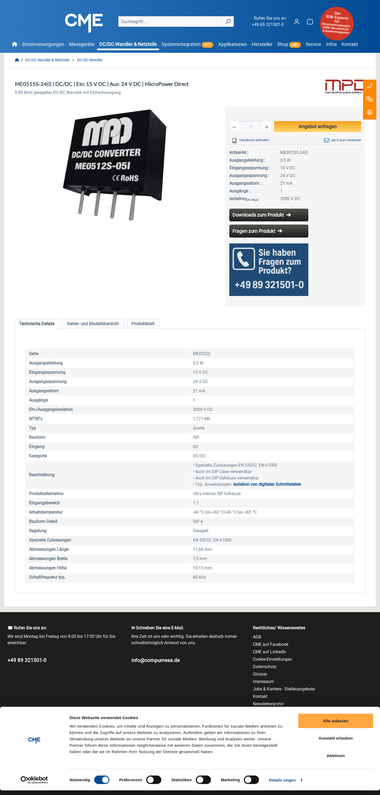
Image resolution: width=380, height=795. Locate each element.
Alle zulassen (335, 725)
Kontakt (260, 696)
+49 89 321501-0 (268, 24)
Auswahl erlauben (336, 743)
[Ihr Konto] (297, 21)
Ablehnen (336, 760)
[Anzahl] (250, 127)
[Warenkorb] (310, 21)
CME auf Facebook (270, 644)
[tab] (37, 324)
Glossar (260, 674)
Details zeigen (282, 784)
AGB (257, 636)
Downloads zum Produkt (258, 215)
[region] (115, 163)
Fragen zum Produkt (253, 231)
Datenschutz (265, 666)
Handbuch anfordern (250, 140)
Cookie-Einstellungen (272, 659)
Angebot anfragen (318, 126)
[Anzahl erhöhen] (267, 127)
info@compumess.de (155, 660)
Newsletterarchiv (268, 703)
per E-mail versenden (342, 140)
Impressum (263, 681)
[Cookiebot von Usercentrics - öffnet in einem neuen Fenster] (34, 785)
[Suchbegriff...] (170, 21)
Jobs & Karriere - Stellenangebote (284, 688)
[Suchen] (228, 21)
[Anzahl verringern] (234, 127)
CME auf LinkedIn (269, 651)
